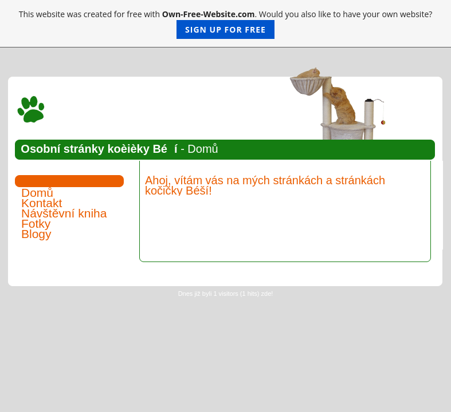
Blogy (36, 233)
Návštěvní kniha (64, 213)
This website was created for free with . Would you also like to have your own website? (226, 24)
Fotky (35, 223)
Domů (37, 192)
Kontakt (41, 202)
